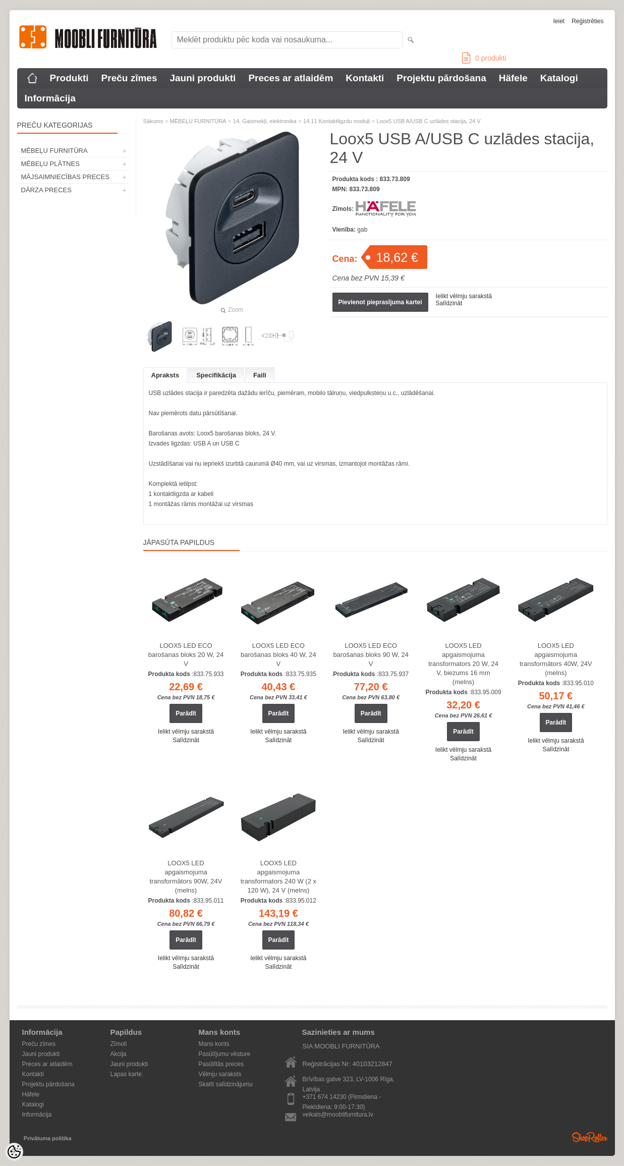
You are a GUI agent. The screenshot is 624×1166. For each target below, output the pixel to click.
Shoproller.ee (589, 1137)
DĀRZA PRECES (46, 190)
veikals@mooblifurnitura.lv (338, 1114)
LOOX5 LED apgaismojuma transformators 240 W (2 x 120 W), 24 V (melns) (278, 876)
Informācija (50, 98)
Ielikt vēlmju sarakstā (464, 296)
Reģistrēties (587, 21)
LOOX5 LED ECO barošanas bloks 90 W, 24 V (371, 655)
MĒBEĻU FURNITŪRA (54, 150)
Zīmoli (118, 1043)
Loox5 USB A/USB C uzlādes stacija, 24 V (429, 121)
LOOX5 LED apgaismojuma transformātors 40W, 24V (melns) (556, 659)
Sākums (153, 121)
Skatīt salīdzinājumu (226, 1084)
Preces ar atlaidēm (290, 78)
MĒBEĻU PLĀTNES (50, 164)
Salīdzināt (449, 303)
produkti (484, 58)
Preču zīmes (129, 78)
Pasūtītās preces (221, 1064)
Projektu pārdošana (441, 78)
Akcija (118, 1054)
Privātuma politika (48, 1138)
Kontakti (365, 78)
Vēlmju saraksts (220, 1074)
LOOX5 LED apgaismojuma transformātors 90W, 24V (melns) (186, 876)
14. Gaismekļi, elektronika (265, 121)
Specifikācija (216, 375)
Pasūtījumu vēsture (225, 1054)
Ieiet (558, 21)
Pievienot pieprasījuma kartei (380, 302)
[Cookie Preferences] (14, 1152)
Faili (259, 375)
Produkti (69, 78)
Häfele (513, 78)
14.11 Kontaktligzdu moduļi (336, 121)
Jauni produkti (202, 78)
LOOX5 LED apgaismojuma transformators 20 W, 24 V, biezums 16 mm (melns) (463, 664)
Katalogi (559, 78)
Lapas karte (126, 1074)
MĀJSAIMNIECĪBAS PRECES (65, 177)
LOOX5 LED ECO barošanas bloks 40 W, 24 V (278, 655)
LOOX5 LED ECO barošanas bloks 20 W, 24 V (186, 655)
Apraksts (165, 375)
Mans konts (214, 1043)
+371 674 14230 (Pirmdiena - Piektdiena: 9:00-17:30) (342, 1097)
